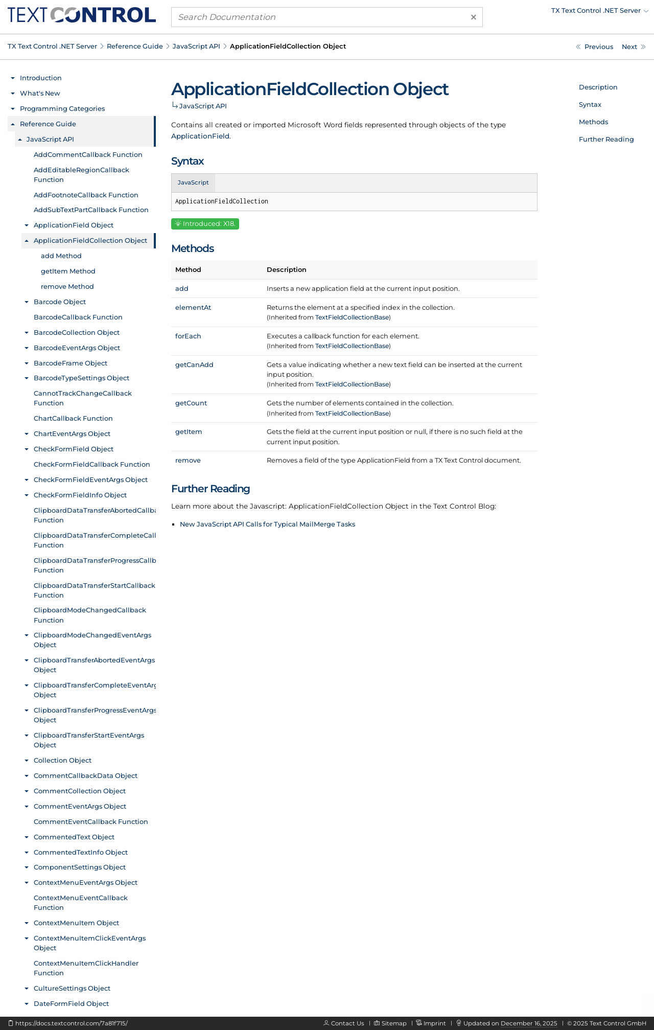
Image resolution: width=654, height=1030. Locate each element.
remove (188, 460)
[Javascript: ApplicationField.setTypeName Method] (594, 46)
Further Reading (606, 139)
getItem (188, 431)
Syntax (590, 104)
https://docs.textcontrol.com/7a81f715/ (71, 1023)
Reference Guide (135, 46)
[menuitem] (559, 12)
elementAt (193, 307)
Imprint (435, 1023)
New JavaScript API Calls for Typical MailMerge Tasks (267, 524)
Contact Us (347, 1023)
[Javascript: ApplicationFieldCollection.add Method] (634, 46)
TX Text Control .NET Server (52, 46)
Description (598, 87)
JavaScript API (196, 46)
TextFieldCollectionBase (352, 317)
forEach (188, 336)
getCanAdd (194, 364)
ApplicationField (200, 136)
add (182, 288)
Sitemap (394, 1023)
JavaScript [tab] (193, 182)
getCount (191, 403)
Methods (593, 122)
